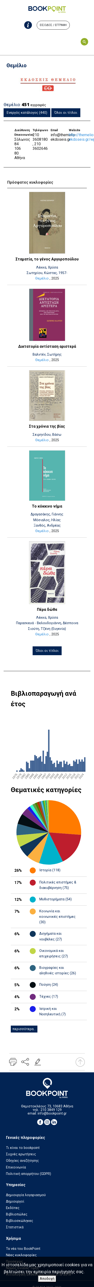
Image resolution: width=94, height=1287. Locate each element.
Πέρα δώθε (47, 609)
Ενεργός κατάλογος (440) (27, 113)
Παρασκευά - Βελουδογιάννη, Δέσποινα (47, 623)
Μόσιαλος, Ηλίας (47, 520)
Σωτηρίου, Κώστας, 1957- (47, 273)
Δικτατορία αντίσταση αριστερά (47, 346)
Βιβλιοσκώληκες (19, 1221)
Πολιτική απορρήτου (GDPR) (28, 1174)
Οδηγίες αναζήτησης (22, 1161)
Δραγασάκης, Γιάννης (47, 514)
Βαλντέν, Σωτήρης (47, 355)
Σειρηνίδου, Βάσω (47, 435)
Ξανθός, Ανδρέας (47, 526)
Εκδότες (12, 1208)
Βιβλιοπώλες (16, 1214)
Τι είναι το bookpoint (23, 1148)
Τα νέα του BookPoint (23, 1249)
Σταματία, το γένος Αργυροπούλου (47, 259)
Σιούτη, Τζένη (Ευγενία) (47, 629)
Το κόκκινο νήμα (47, 506)
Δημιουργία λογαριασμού (26, 1195)
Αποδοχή (47, 1279)
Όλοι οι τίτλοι (65, 113)
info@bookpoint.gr (52, 1113)
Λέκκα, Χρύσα (47, 267)
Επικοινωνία (16, 1167)
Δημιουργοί (15, 1201)
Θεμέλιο (42, 278)
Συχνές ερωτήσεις (21, 1154)
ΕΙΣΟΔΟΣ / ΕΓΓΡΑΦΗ (53, 25)
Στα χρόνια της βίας (47, 426)
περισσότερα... (24, 1029)
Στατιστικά (15, 1227)
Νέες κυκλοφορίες (21, 1255)
